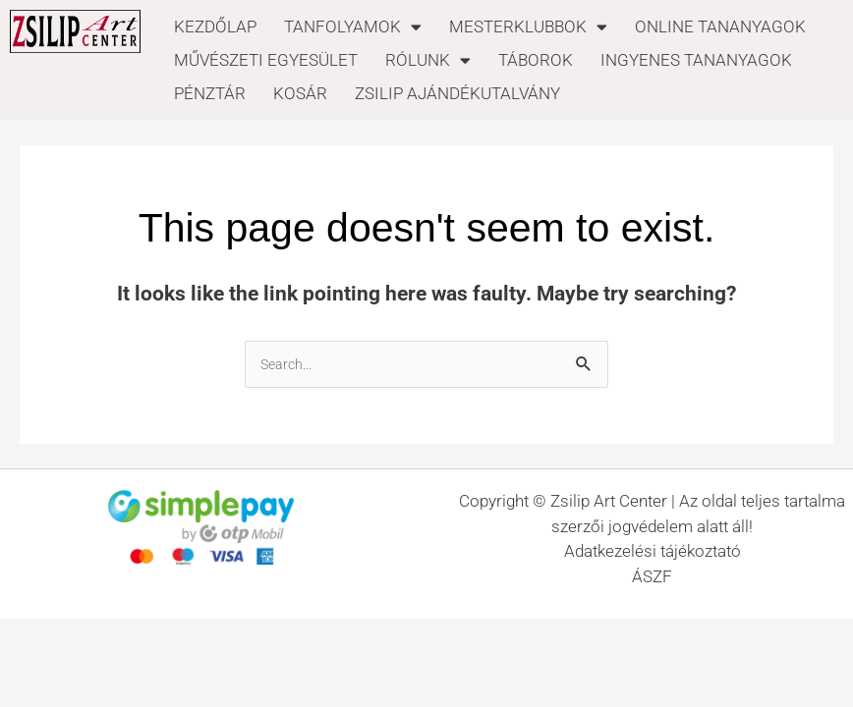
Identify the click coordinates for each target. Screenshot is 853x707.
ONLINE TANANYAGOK (720, 26)
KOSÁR (300, 93)
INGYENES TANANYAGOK (696, 60)
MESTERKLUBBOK (528, 26)
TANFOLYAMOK (353, 26)
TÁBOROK (535, 60)
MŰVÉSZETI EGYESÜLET (266, 60)
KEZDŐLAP (215, 26)
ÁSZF (652, 576)
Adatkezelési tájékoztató (652, 551)
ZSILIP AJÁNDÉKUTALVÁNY (457, 93)
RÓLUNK (428, 60)
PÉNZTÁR (210, 93)
